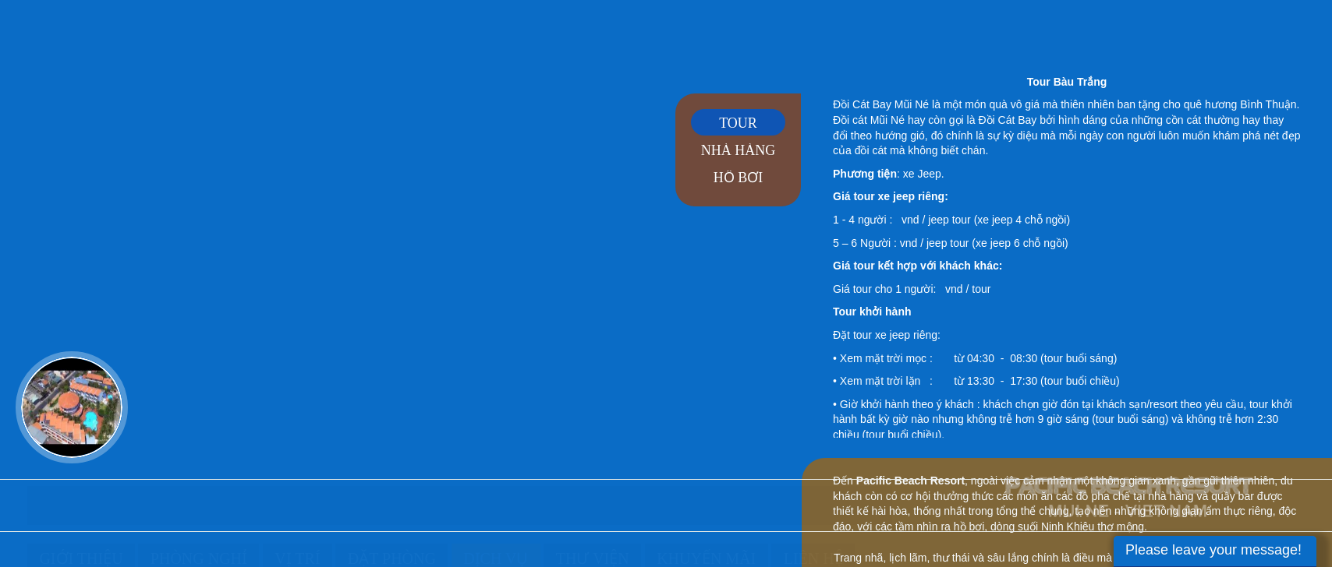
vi (1209, 29)
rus (1289, 29)
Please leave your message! (1213, 550)
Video (71, 407)
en (1250, 29)
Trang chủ (44, 511)
